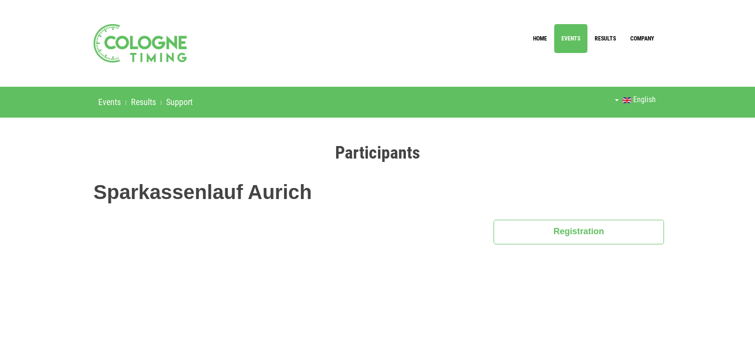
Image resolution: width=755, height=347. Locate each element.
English (635, 99)
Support (179, 102)
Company (642, 38)
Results (605, 38)
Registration (579, 231)
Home (540, 38)
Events (570, 38)
